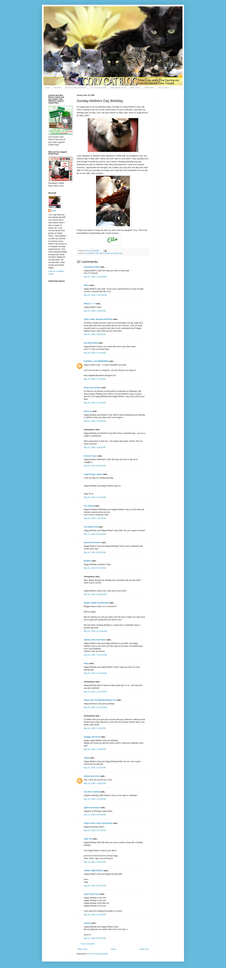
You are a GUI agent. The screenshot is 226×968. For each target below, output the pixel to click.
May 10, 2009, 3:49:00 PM (95, 815)
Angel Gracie (135, 87)
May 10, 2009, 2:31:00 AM (95, 379)
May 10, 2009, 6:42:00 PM (95, 915)
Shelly (86, 758)
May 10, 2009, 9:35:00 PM (95, 938)
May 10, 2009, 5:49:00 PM (95, 862)
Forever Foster (90, 456)
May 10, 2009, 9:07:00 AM (95, 568)
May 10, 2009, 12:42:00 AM (95, 277)
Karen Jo (88, 411)
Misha (86, 285)
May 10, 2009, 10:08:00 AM (95, 594)
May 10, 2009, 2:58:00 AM (95, 421)
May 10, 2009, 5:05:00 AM (95, 466)
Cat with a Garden (92, 792)
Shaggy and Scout (92, 737)
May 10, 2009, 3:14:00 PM (95, 799)
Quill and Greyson (92, 807)
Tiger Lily (88, 839)
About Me (57, 87)
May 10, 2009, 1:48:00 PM (95, 749)
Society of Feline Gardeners (75, 87)
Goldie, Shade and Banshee (96, 603)
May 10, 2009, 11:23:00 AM (95, 707)
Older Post (144, 949)
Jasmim (87, 923)
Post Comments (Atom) (98, 954)
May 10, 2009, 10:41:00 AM (95, 673)
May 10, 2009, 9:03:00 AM (95, 552)
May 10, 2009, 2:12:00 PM (95, 768)
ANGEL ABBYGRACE (93, 870)
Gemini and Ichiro (92, 776)
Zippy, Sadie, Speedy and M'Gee (98, 319)
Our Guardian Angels (98, 87)
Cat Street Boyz (91, 343)
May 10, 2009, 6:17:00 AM (95, 497)
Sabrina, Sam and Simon (95, 640)
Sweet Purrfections (92, 542)
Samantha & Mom (92, 267)
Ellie (97, 253)
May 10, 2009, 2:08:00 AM (95, 334)
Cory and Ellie (89, 253)
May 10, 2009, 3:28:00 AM (95, 447)
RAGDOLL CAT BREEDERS (96, 361)
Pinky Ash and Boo (92, 388)
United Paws (149, 87)
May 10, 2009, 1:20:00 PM (95, 728)
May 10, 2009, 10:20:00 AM (95, 655)
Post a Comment (88, 944)
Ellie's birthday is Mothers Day (111, 253)
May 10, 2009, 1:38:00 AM (95, 311)
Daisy (86, 663)
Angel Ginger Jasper (93, 474)
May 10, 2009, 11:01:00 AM (95, 692)
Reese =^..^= (89, 304)
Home (47, 87)
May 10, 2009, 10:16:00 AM (95, 631)
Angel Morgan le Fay (118, 87)
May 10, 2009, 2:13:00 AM (95, 353)
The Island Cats (91, 527)
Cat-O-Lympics (163, 87)
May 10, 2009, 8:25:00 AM (95, 534)
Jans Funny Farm (91, 894)
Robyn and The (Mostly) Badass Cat (100, 700)
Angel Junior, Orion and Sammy (98, 823)
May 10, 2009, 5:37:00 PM (95, 830)
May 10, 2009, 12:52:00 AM (95, 295)
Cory (53, 211)
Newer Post (82, 949)
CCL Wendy (89, 506)
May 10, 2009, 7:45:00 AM (95, 518)
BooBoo (87, 561)
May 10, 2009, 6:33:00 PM (95, 886)
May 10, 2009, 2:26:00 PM (95, 783)
